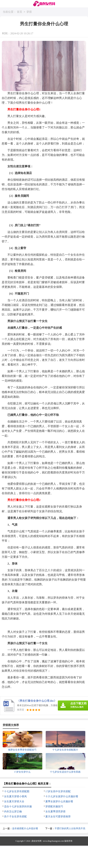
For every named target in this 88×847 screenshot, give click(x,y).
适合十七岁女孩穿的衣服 (18, 806)
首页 (19, 12)
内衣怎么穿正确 (13, 811)
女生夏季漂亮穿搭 (55, 811)
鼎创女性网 (36, 841)
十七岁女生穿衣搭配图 (16, 791)
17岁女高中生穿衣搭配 (58, 791)
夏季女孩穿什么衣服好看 (59, 801)
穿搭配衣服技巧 (54, 806)
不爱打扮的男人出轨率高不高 (70, 828)
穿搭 (29, 12)
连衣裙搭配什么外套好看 (25, 828)
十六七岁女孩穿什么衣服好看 (61, 796)
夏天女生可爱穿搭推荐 (58, 816)
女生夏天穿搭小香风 (15, 796)
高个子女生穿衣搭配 (15, 816)
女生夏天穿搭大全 (14, 801)
